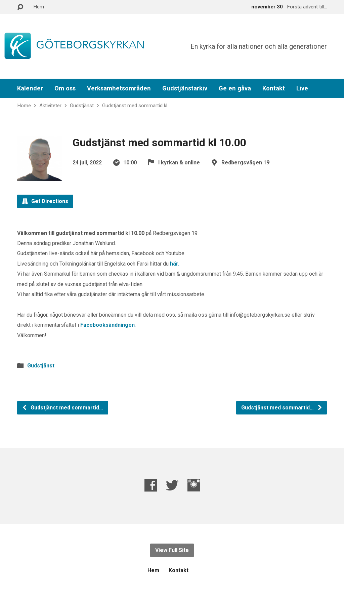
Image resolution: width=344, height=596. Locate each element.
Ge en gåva (235, 88)
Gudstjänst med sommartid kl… (136, 106)
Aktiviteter (50, 106)
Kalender (30, 88)
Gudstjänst (82, 106)
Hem (38, 7)
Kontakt (273, 88)
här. (174, 264)
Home (24, 106)
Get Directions (45, 201)
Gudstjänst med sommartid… (62, 407)
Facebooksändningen (107, 325)
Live (302, 88)
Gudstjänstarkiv (184, 88)
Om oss (65, 88)
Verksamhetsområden (119, 88)
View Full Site (172, 550)
